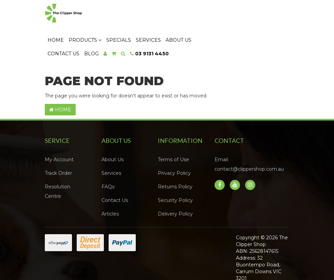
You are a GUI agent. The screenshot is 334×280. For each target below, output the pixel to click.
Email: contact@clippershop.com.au (249, 142)
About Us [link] (112, 137)
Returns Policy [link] (175, 164)
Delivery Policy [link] (175, 191)
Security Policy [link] (175, 178)
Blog (155, 31)
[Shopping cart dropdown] (177, 31)
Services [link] (111, 151)
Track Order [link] (58, 151)
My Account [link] (59, 137)
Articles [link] (110, 191)
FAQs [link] (107, 164)
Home (119, 17)
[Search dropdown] (186, 31)
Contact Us (127, 31)
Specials (182, 17)
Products (148, 17)
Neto (240, 266)
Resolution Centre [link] (57, 169)
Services (212, 17)
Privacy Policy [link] (174, 151)
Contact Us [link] (114, 178)
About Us (242, 17)
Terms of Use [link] (173, 137)
